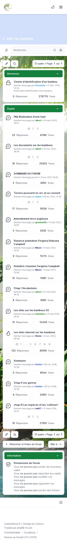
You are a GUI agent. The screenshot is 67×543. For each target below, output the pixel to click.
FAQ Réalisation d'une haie (30, 116)
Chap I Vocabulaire (25, 288)
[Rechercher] (55, 50)
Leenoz (39, 523)
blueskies (40, 314)
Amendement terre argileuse (31, 218)
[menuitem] (52, 7)
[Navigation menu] (6, 50)
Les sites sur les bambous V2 (31, 310)
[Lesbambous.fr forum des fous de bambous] (8, 7)
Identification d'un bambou (39, 91)
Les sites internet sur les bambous (34, 332)
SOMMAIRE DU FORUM (27, 173)
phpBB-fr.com (24, 527)
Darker (38, 364)
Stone (38, 336)
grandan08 (40, 222)
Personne (40, 85)
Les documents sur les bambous (33, 145)
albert (38, 120)
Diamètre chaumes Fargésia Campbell (37, 266)
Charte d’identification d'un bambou (35, 81)
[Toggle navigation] (61, 7)
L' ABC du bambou (18, 39)
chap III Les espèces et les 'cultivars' (36, 404)
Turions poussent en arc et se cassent (37, 192)
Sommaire (20, 360)
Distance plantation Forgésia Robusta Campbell (36, 242)
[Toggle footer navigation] (61, 502)
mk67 (38, 408)
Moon (38, 248)
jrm (36, 177)
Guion (38, 196)
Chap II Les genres (25, 382)
